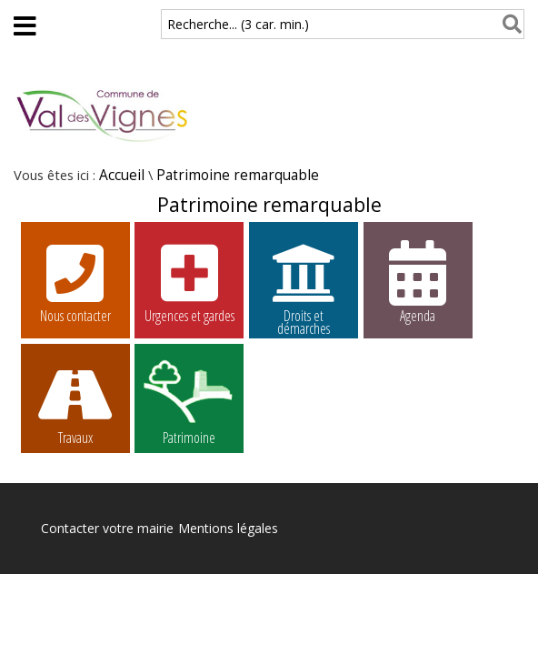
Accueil (121, 175)
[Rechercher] (508, 24)
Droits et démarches (303, 284)
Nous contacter (75, 281)
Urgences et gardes (189, 281)
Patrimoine (189, 403)
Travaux (75, 403)
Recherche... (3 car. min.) (238, 24)
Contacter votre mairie (107, 528)
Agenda (418, 281)
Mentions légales (228, 528)
